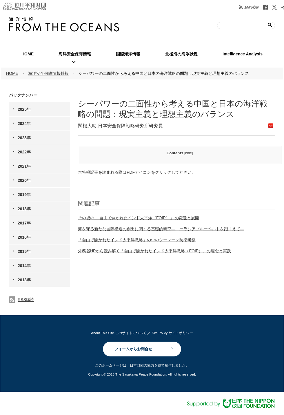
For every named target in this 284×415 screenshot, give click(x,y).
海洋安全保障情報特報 (48, 73)
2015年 (24, 251)
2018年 (24, 208)
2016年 (24, 237)
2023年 (24, 137)
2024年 (24, 123)
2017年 (24, 223)
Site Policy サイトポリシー (172, 333)
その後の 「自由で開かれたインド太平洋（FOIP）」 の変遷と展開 (138, 217)
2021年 (24, 166)
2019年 (24, 194)
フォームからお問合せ (133, 349)
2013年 (24, 280)
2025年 (24, 109)
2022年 (24, 152)
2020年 (24, 180)
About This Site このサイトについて (118, 333)
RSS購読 (26, 299)
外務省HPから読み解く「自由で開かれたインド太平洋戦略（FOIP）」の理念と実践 (154, 251)
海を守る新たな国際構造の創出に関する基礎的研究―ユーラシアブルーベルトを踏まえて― (161, 228)
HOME (12, 73)
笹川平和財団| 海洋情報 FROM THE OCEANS (64, 24)
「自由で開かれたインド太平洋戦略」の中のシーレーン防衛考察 (137, 240)
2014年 (24, 265)
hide (188, 153)
